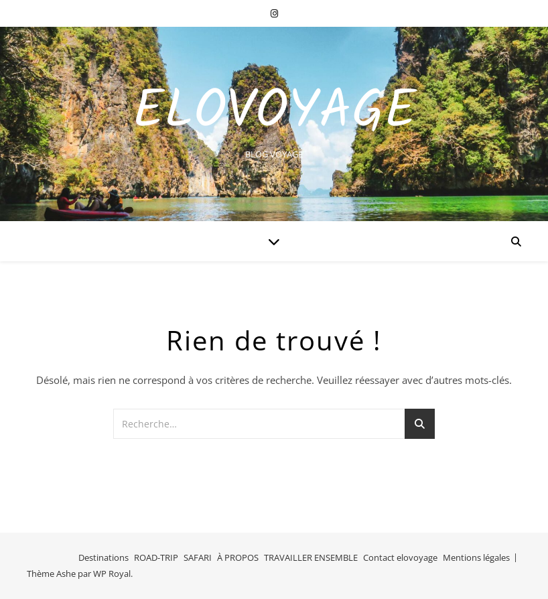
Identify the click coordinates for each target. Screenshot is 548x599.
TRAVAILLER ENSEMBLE (311, 557)
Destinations (103, 557)
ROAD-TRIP (156, 557)
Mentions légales (476, 557)
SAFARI (198, 557)
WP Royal (112, 574)
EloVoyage (274, 112)
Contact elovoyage (400, 557)
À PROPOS (238, 557)
